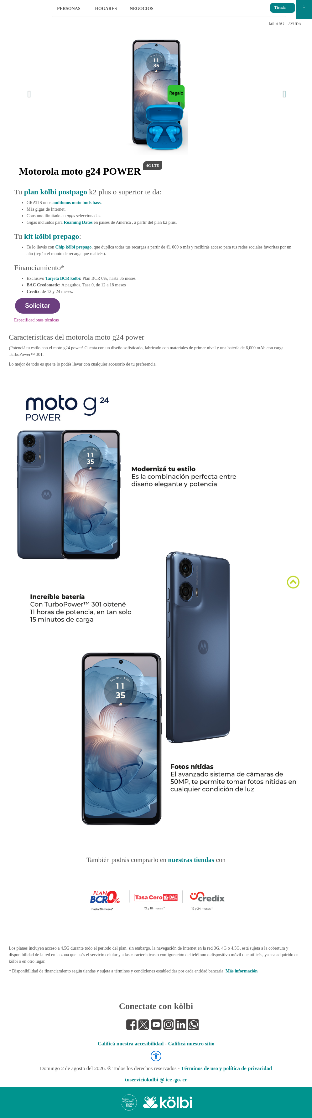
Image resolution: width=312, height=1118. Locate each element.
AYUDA (294, 24)
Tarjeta (62, 278)
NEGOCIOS (141, 8)
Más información (241, 971)
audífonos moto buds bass (76, 202)
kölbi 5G (276, 23)
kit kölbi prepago (51, 236)
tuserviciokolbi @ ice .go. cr (156, 1080)
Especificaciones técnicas (36, 320)
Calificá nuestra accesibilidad (131, 1044)
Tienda (280, 5)
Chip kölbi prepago (73, 247)
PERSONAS (69, 8)
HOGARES (106, 8)
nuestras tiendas (191, 860)
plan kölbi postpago (55, 192)
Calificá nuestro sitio (191, 1044)
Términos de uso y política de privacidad (226, 1068)
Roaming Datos (78, 222)
